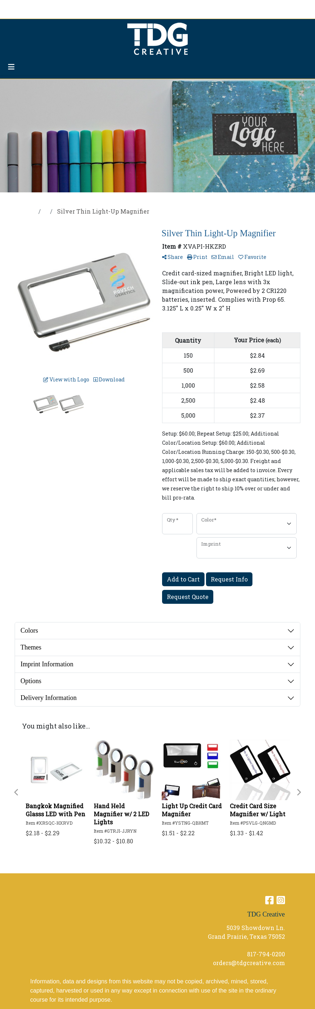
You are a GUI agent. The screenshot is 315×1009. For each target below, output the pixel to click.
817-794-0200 (266, 954)
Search (232, 8)
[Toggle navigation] (11, 66)
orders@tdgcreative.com (249, 963)
